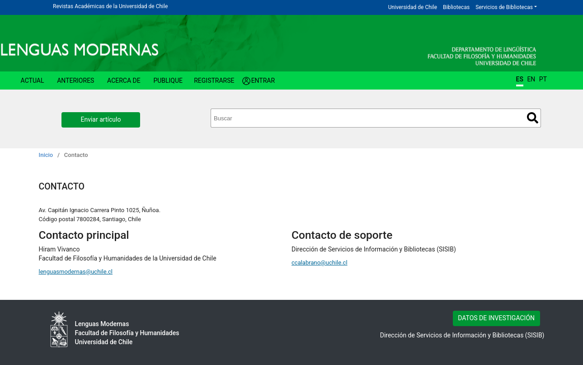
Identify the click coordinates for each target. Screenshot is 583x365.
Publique (168, 80)
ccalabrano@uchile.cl (320, 262)
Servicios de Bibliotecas (504, 7)
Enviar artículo (101, 119)
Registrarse (214, 80)
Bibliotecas (456, 7)
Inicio (46, 155)
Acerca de (124, 80)
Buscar (532, 117)
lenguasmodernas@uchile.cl (76, 271)
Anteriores (75, 80)
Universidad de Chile (412, 7)
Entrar (263, 80)
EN (531, 79)
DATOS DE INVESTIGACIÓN (496, 318)
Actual (32, 80)
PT (543, 79)
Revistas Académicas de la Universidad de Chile (110, 6)
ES (519, 79)
